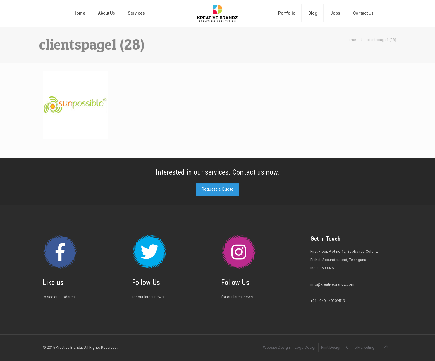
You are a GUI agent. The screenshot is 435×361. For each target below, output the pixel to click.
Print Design (331, 347)
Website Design (276, 347)
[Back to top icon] (386, 347)
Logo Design (306, 347)
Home (351, 40)
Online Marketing (360, 347)
